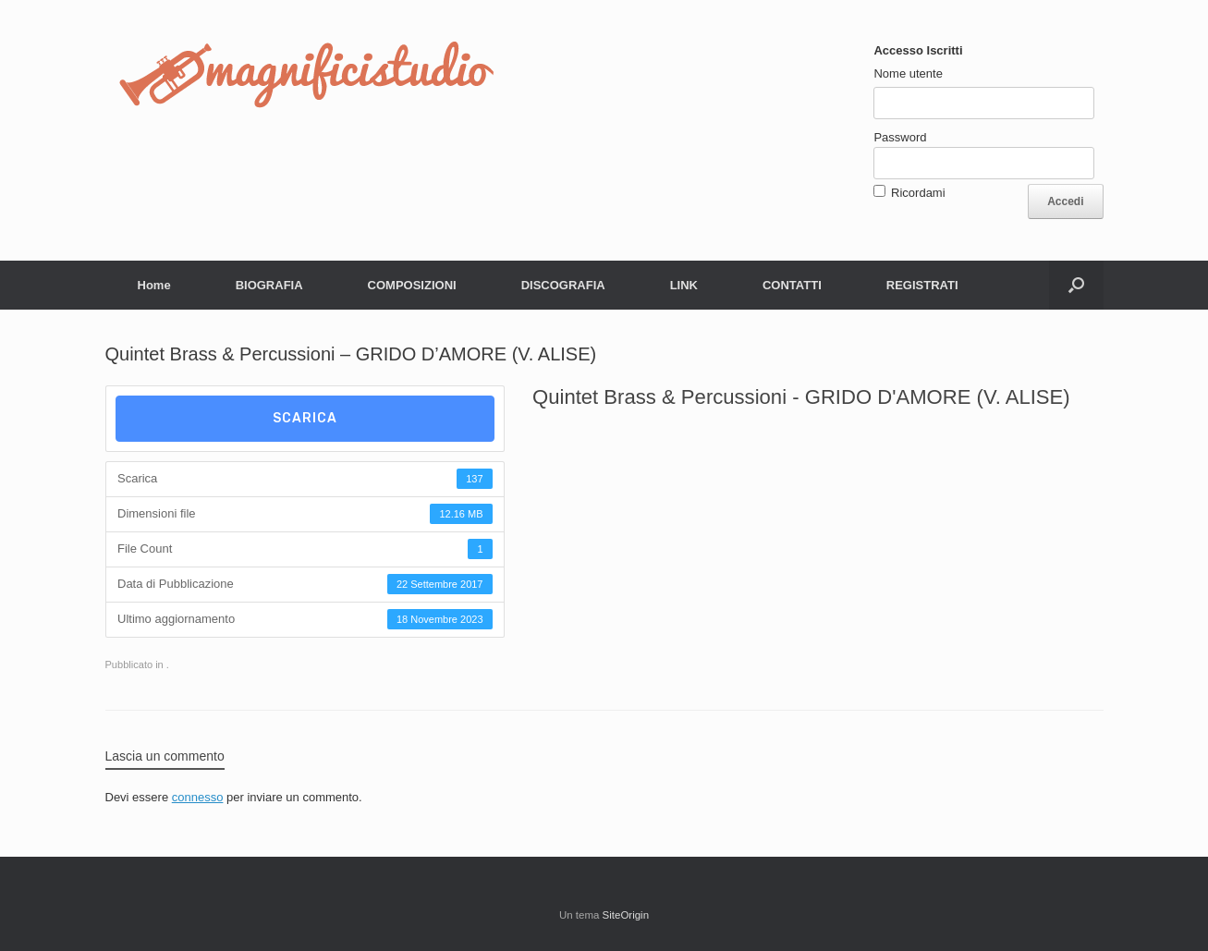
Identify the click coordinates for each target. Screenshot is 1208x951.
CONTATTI (792, 285)
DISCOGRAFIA (563, 285)
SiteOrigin (626, 915)
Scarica (305, 418)
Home (154, 285)
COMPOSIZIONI (412, 285)
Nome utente (907, 73)
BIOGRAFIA (269, 285)
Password (899, 137)
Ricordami (918, 193)
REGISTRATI (922, 285)
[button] (1076, 285)
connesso (198, 797)
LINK (684, 285)
